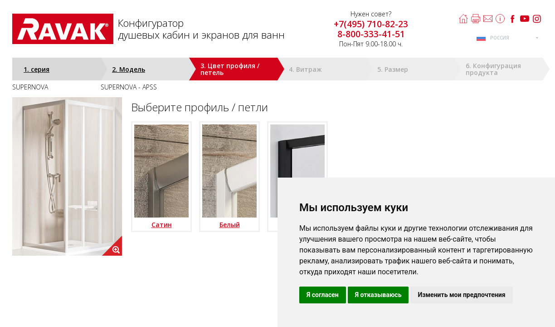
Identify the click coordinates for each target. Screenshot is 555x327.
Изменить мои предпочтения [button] (461, 294)
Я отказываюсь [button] (378, 294)
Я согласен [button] (323, 294)
